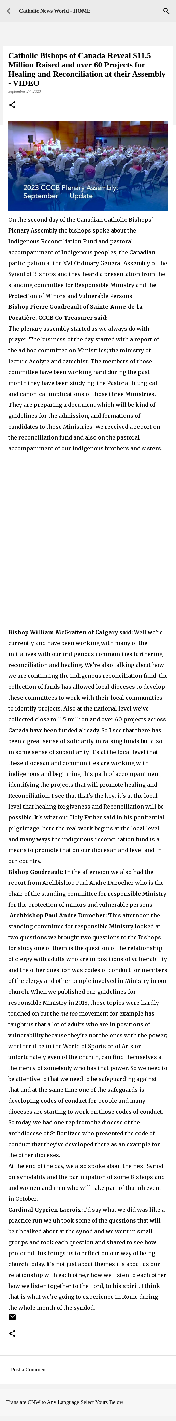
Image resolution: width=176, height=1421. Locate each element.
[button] (12, 105)
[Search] (166, 11)
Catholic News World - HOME (54, 11)
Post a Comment (29, 1369)
